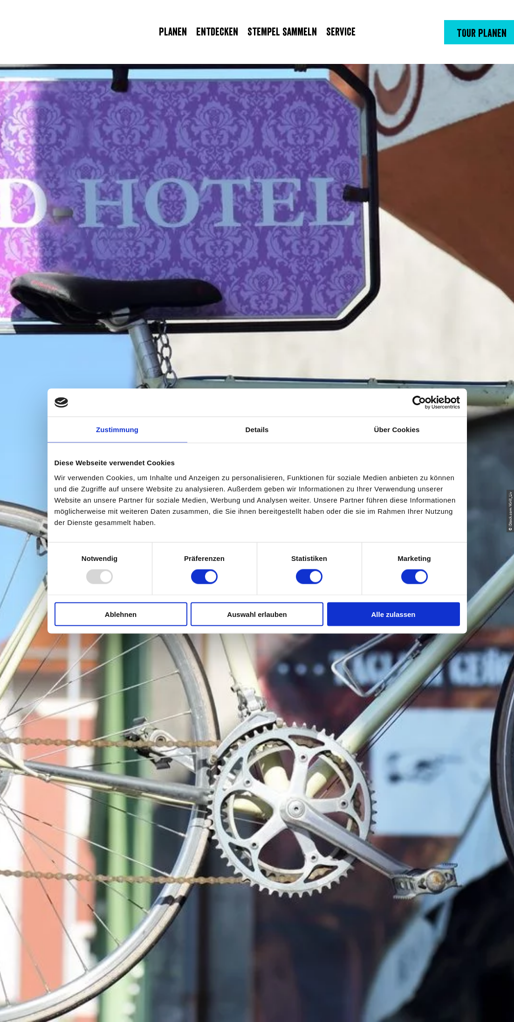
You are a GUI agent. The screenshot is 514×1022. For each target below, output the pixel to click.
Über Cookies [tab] (397, 430)
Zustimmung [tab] (117, 430)
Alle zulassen (393, 614)
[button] (479, 32)
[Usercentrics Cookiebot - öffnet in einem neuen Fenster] (419, 403)
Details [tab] (257, 430)
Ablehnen (121, 614)
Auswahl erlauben (257, 614)
